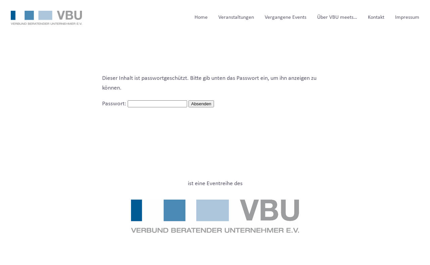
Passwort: (144, 104)
